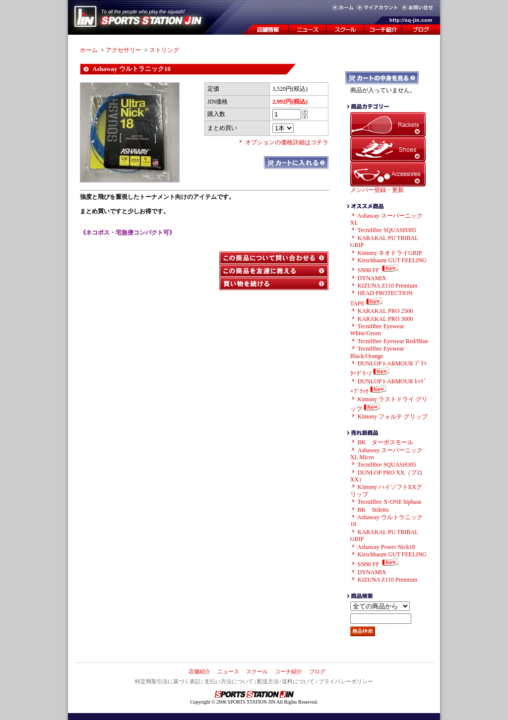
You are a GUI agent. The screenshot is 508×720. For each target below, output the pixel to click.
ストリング (164, 50)
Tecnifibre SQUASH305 (387, 230)
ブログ (317, 671)
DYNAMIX (372, 278)
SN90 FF (379, 270)
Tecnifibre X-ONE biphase (390, 501)
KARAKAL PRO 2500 (385, 310)
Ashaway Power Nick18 (386, 546)
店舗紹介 (199, 671)
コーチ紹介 (288, 671)
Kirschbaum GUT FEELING (392, 260)
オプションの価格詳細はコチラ (286, 142)
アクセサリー (123, 50)
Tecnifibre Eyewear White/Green (377, 330)
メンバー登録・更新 (377, 189)
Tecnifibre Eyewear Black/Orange (377, 352)
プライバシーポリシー (345, 681)
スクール (257, 671)
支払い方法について (229, 681)
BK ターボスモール (386, 442)
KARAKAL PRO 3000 (385, 318)
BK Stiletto (373, 509)
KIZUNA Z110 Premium (387, 285)
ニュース (228, 671)
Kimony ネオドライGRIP (390, 252)
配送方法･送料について (286, 681)
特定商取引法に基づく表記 (167, 681)
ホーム (89, 50)
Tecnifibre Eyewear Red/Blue (393, 341)
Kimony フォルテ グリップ (393, 416)
